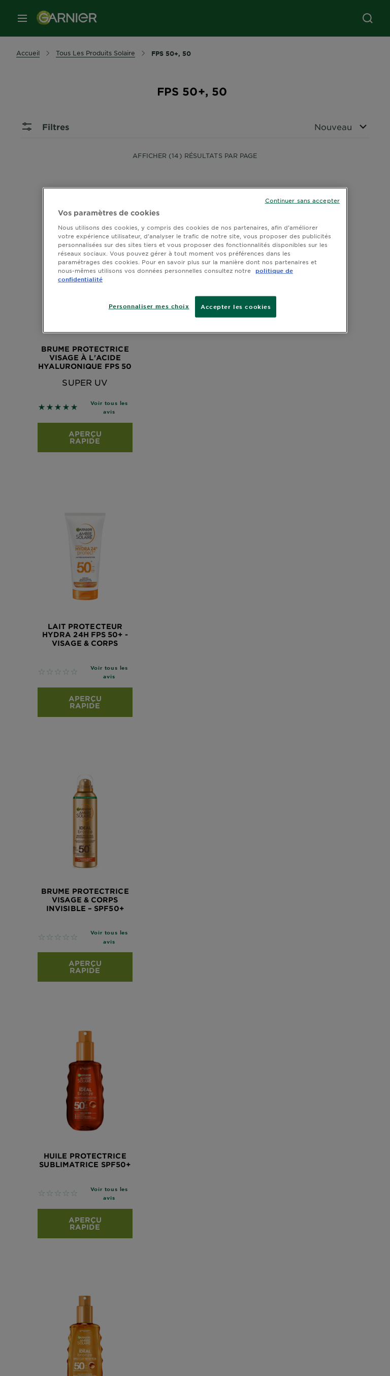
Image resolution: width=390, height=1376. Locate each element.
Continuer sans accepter (302, 200)
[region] (195, 260)
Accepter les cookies (236, 306)
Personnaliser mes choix (149, 305)
